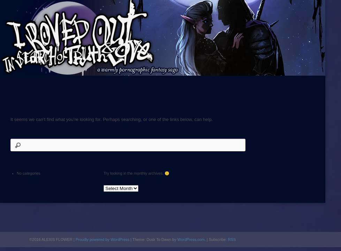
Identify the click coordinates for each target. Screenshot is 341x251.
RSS (232, 239)
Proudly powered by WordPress (102, 239)
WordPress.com (191, 239)
